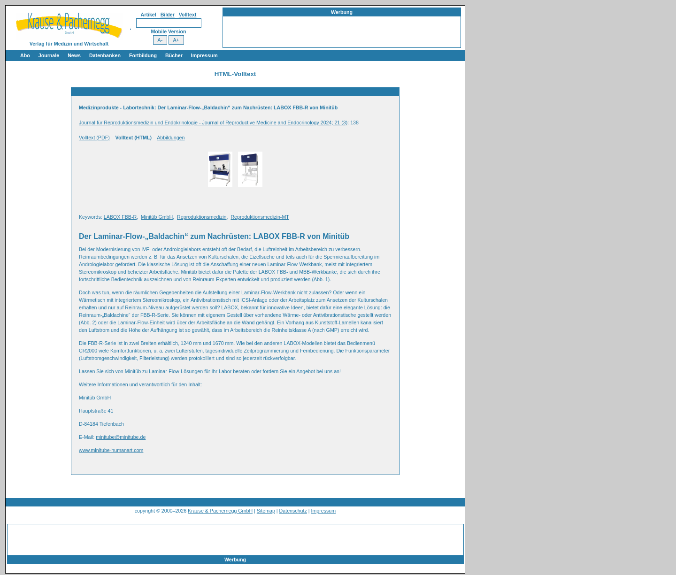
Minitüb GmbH (157, 217)
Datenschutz (293, 511)
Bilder (168, 14)
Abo (25, 55)
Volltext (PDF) (94, 137)
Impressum (204, 55)
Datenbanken (105, 55)
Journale (48, 55)
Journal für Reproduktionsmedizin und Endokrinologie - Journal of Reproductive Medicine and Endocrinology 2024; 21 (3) (213, 122)
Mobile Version (168, 31)
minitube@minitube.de (121, 437)
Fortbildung (143, 55)
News (74, 55)
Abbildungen (170, 137)
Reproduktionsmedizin (201, 217)
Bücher (174, 55)
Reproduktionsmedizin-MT (259, 217)
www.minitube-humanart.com (111, 450)
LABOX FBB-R (120, 217)
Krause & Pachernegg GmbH (220, 511)
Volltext (188, 14)
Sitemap (266, 511)
